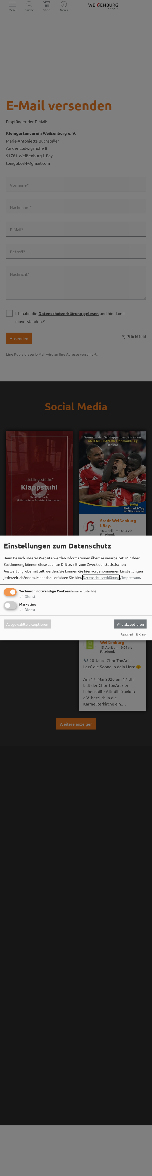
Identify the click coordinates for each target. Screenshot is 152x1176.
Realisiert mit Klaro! (133, 634)
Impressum (131, 577)
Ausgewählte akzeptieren (27, 624)
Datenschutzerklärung (101, 577)
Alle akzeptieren (130, 624)
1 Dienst (27, 596)
